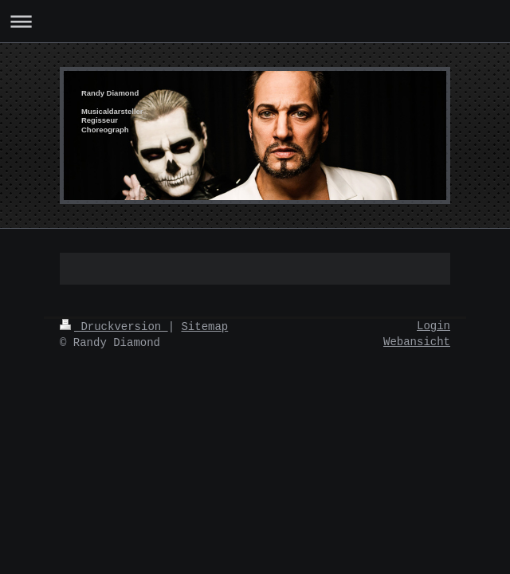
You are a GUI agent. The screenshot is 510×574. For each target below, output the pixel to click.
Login (433, 326)
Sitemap (204, 326)
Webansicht (416, 342)
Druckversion (114, 326)
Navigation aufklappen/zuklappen (255, 21)
